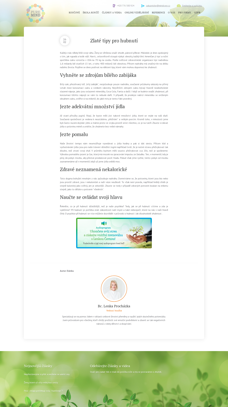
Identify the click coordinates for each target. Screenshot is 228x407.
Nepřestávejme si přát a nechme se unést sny (47, 374)
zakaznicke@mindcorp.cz (158, 5)
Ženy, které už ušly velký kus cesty (41, 382)
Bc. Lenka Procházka (114, 306)
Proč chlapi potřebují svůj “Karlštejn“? (43, 390)
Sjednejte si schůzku (192, 5)
